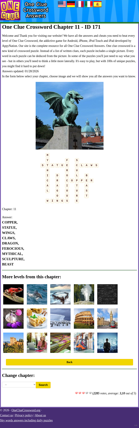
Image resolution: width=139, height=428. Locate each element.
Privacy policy (24, 415)
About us (40, 415)
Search (43, 385)
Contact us (6, 415)
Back (69, 362)
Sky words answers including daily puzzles (26, 420)
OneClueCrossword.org (26, 410)
